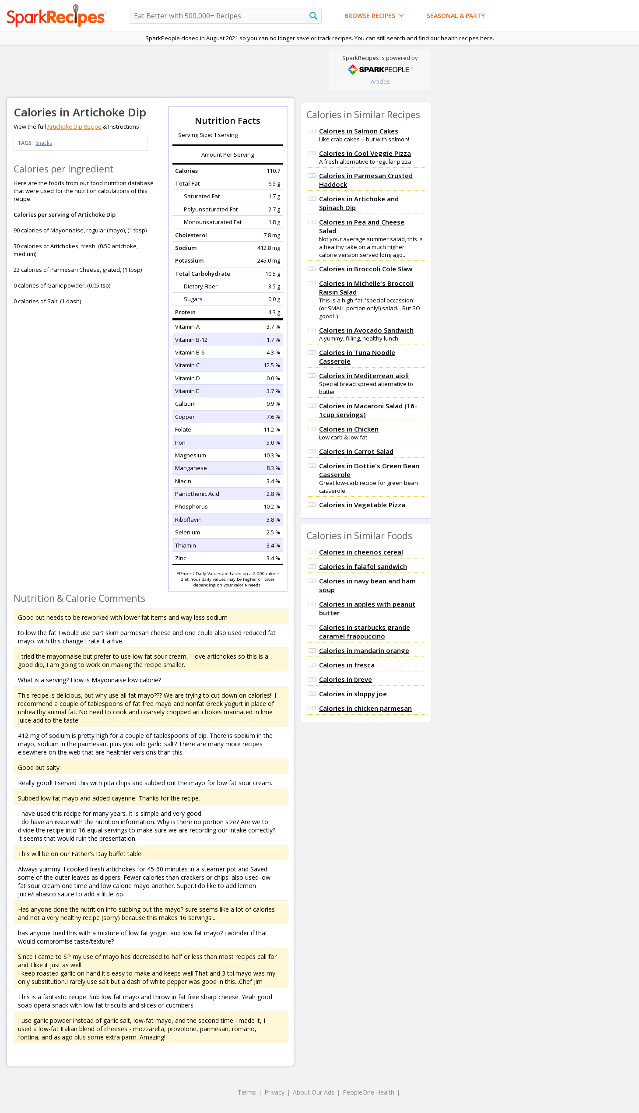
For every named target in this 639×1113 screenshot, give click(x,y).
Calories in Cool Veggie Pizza (365, 153)
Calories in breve (345, 679)
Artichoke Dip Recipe (74, 126)
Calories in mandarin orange (364, 650)
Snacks (43, 143)
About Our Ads (313, 1092)
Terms (247, 1092)
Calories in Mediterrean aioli (364, 375)
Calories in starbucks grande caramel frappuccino (364, 631)
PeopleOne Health (368, 1092)
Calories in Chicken (349, 429)
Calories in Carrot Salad (356, 451)
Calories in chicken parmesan (365, 708)
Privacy (274, 1092)
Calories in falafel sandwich (363, 566)
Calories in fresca (347, 664)
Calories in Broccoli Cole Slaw (365, 268)
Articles (380, 81)
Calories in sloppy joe (353, 693)
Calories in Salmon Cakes (358, 130)
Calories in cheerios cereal (361, 552)
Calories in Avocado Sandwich (366, 330)
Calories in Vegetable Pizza (362, 504)
